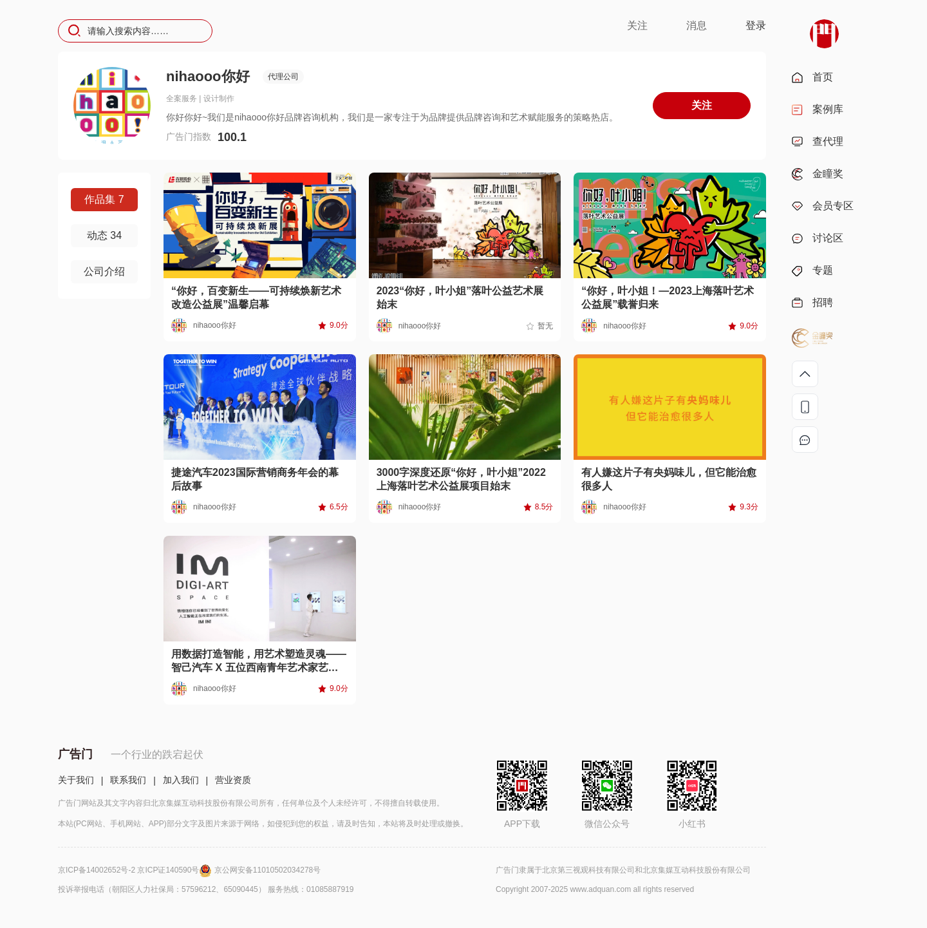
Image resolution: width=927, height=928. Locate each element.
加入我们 (181, 780)
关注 (637, 25)
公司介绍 (104, 271)
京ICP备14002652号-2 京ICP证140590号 (136, 870)
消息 (696, 25)
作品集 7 (104, 199)
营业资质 (233, 780)
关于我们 (76, 780)
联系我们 (128, 780)
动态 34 (104, 235)
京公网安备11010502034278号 (267, 870)
